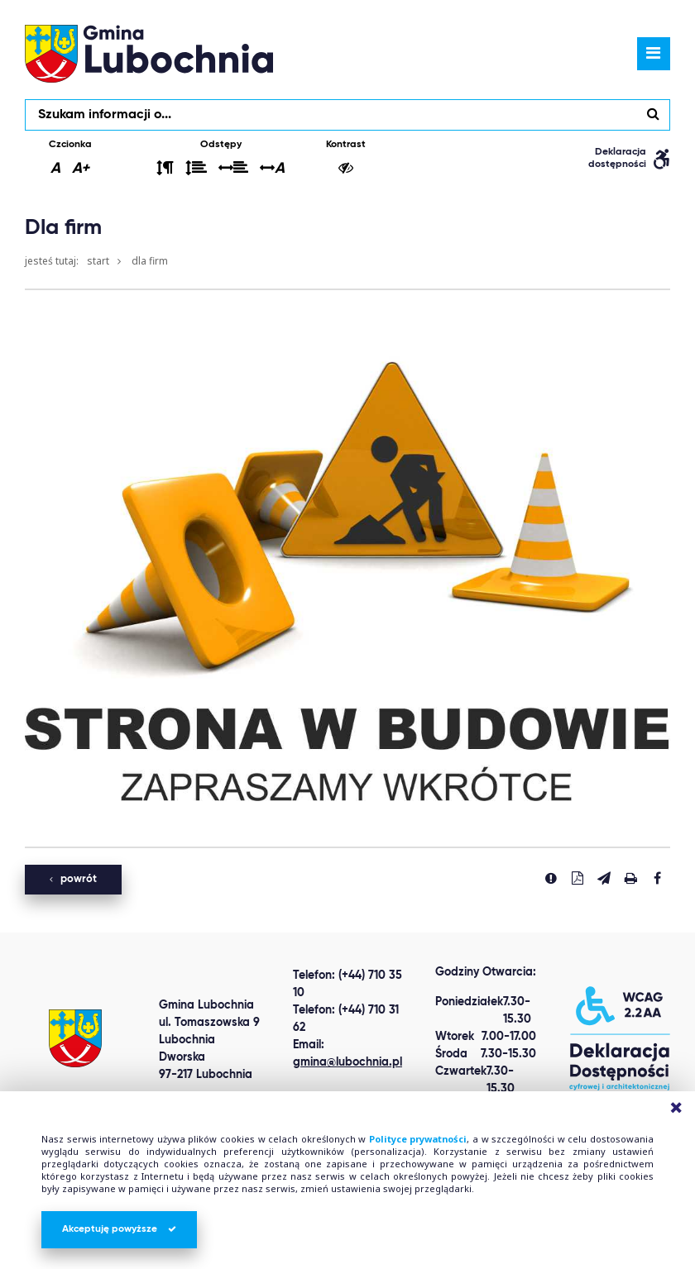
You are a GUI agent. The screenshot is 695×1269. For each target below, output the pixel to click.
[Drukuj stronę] (630, 878)
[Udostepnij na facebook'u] (657, 878)
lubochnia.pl (149, 54)
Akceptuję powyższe (119, 1229)
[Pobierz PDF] (577, 878)
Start (98, 261)
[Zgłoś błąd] (551, 878)
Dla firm (150, 261)
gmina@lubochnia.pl (347, 1062)
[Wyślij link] (604, 878)
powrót (73, 879)
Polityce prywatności (418, 1139)
